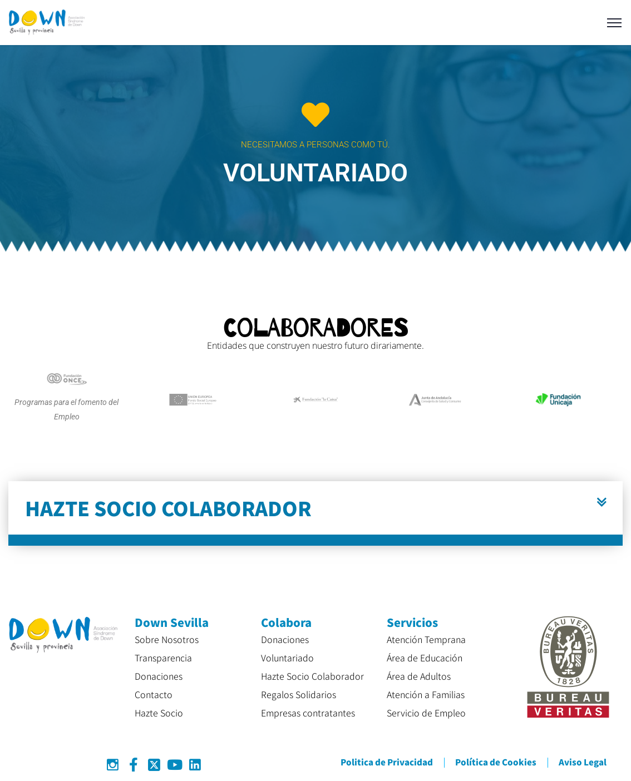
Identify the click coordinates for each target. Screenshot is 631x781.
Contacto (153, 694)
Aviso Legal (583, 762)
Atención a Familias (426, 694)
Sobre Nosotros (167, 639)
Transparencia (163, 657)
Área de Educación (424, 657)
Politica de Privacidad (387, 762)
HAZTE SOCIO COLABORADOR (168, 507)
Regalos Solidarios (298, 694)
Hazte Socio (159, 712)
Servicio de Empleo (426, 712)
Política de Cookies (495, 762)
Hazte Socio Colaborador (312, 676)
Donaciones (159, 676)
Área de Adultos (419, 676)
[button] (315, 513)
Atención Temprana (426, 639)
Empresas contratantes (308, 712)
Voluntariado (287, 657)
